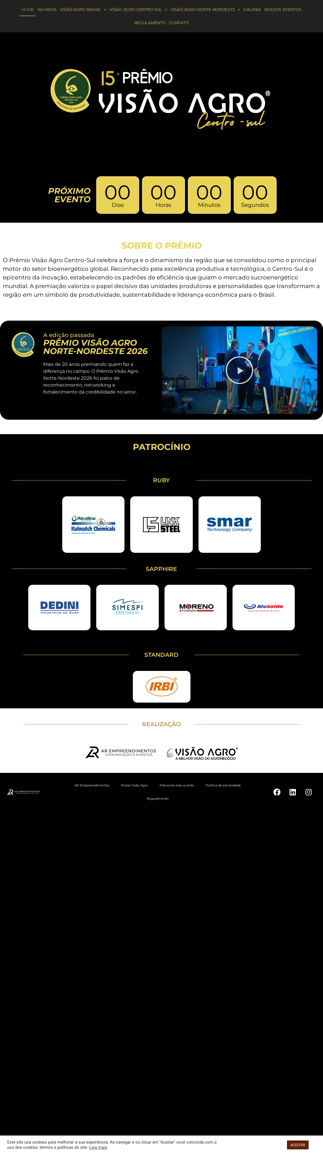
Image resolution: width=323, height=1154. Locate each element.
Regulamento (150, 22)
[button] (239, 370)
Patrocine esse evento (177, 785)
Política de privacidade (223, 785)
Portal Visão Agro (134, 785)
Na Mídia (46, 9)
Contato (179, 22)
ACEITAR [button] (297, 1145)
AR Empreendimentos (91, 785)
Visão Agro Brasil (83, 9)
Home (27, 9)
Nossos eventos (283, 9)
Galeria (252, 9)
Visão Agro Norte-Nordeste (205, 9)
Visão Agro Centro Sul (138, 9)
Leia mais (98, 1147)
